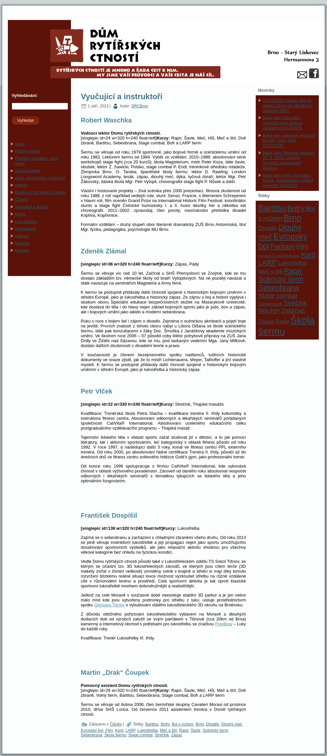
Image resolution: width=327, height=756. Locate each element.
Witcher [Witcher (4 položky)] (269, 310)
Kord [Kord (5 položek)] (308, 254)
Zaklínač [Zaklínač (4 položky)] (293, 310)
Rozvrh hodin (27, 151)
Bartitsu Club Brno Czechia (40, 192)
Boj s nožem (182, 724)
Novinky (22, 243)
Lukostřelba (26, 221)
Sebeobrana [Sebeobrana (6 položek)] (278, 287)
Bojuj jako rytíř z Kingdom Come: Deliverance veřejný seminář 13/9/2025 (288, 180)
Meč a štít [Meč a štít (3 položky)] (270, 271)
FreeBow (223, 623)
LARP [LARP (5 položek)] (267, 262)
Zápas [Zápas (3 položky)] (266, 321)
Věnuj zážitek (27, 170)
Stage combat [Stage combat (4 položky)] (278, 295)
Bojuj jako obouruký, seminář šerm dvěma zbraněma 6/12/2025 (282, 122)
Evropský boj (92, 730)
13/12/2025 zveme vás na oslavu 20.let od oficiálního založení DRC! (288, 105)
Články (21, 199)
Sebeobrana (91, 735)
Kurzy (20, 214)
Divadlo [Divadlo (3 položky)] (267, 228)
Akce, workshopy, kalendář (40, 177)
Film (109, 730)
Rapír (184, 730)
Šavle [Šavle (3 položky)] (282, 321)
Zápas (176, 735)
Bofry (165, 724)
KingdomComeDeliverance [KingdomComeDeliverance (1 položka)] (279, 256)
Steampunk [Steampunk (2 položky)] (270, 303)
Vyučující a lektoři (31, 206)
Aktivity (21, 185)
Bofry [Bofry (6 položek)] (295, 208)
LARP (130, 730)
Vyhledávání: (24, 95)
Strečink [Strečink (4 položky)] (295, 303)
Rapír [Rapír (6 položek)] (293, 271)
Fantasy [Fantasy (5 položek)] (282, 246)
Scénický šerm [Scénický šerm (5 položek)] (280, 279)
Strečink (162, 735)
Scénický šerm (215, 730)
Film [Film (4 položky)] (302, 246)
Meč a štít (168, 730)
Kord (119, 730)
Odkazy (22, 235)
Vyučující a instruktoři (122, 96)
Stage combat (140, 735)
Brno (200, 724)
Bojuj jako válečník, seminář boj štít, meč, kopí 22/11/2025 (289, 140)
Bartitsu (152, 724)
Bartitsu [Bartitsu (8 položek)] (272, 207)
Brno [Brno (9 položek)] (292, 218)
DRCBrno (139, 106)
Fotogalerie (25, 228)
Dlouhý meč (231, 724)
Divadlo (212, 724)
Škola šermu (115, 735)
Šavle (195, 730)
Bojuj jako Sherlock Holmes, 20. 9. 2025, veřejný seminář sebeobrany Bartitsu (289, 160)
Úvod (20, 143)
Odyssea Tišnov (109, 604)
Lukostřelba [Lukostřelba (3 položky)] (292, 263)
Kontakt (22, 250)
